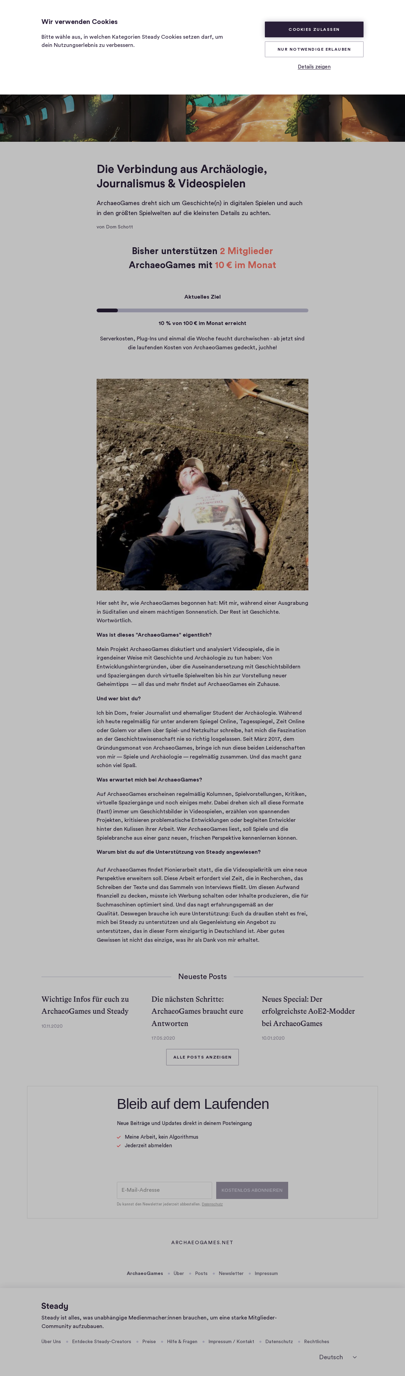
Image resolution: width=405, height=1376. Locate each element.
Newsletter (231, 1273)
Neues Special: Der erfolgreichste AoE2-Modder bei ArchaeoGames (308, 1011)
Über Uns (51, 1341)
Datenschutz (279, 1341)
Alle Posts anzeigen (202, 1057)
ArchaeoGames (145, 1273)
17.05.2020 (163, 1038)
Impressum (266, 1273)
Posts (201, 1273)
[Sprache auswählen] (338, 1357)
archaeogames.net (202, 1243)
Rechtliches (316, 1341)
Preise (149, 1341)
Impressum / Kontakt (231, 1341)
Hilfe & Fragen (182, 1341)
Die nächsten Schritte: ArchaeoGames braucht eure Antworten (197, 1011)
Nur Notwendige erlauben (314, 49)
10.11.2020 (52, 1026)
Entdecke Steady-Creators (101, 1341)
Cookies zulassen (314, 29)
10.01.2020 (273, 1038)
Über (179, 1273)
